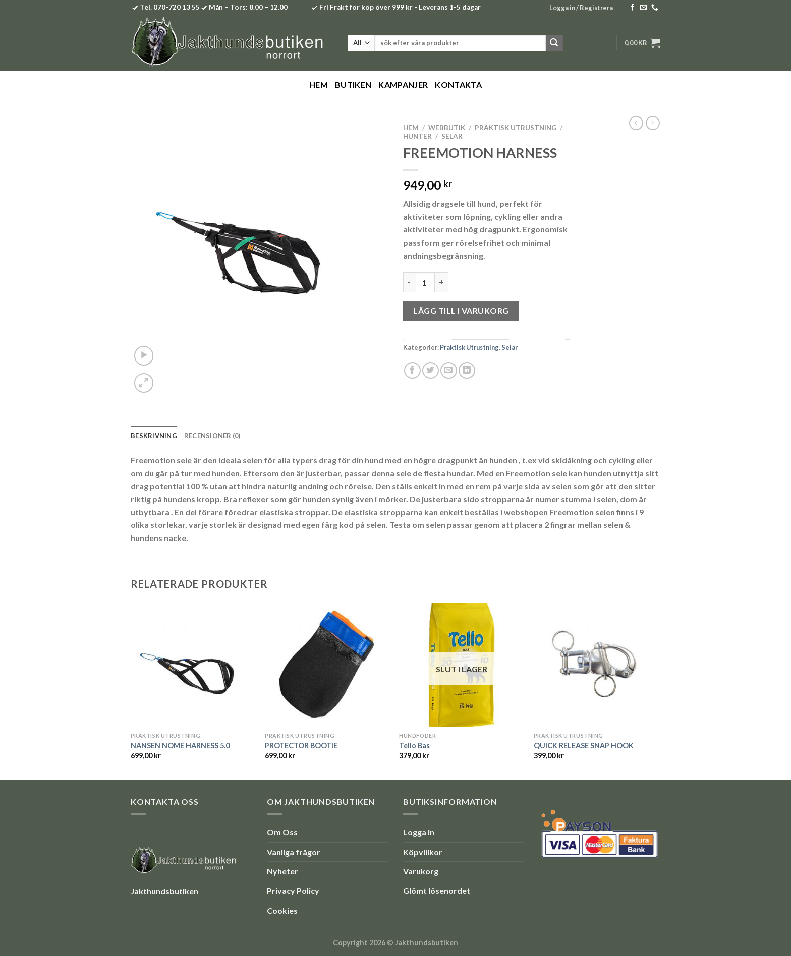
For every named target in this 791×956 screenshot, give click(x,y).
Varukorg (420, 871)
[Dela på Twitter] (430, 370)
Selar (452, 136)
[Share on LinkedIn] (467, 370)
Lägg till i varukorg (461, 310)
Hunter (417, 136)
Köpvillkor (422, 852)
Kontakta (458, 84)
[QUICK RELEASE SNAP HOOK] (596, 665)
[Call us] (654, 8)
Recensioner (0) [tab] (212, 436)
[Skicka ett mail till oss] (643, 8)
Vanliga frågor (293, 852)
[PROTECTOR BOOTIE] (327, 665)
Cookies (282, 910)
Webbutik (446, 128)
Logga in (418, 832)
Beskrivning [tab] (154, 436)
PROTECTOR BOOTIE (301, 745)
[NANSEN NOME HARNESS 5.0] (193, 665)
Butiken (353, 84)
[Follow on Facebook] (632, 8)
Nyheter (282, 871)
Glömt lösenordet (436, 890)
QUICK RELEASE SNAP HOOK (584, 745)
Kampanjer (403, 84)
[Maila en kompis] (448, 370)
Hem (318, 84)
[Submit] (554, 43)
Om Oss (282, 832)
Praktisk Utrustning (515, 128)
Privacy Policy (293, 890)
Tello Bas (414, 745)
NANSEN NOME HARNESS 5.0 (180, 745)
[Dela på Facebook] (412, 370)
